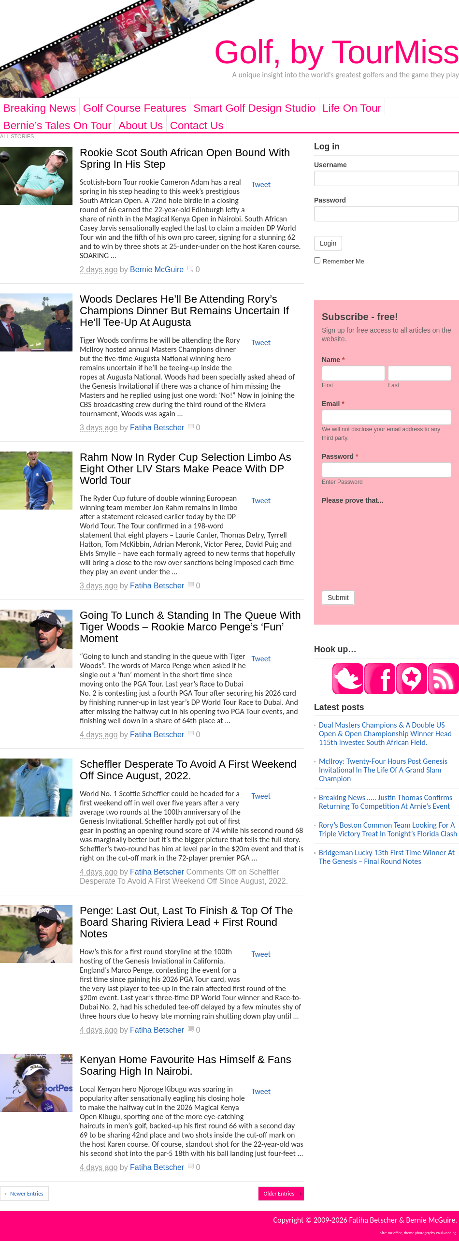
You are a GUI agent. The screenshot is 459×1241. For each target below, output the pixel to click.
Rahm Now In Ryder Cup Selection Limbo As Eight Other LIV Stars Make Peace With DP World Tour (185, 468)
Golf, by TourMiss (336, 51)
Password (330, 200)
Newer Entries (26, 1193)
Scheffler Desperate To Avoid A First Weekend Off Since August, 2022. (188, 770)
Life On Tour (351, 108)
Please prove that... (353, 500)
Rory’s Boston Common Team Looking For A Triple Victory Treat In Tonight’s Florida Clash (388, 829)
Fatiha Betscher (157, 427)
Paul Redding (446, 1232)
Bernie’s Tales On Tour (57, 125)
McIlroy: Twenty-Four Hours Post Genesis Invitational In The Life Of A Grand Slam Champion (383, 770)
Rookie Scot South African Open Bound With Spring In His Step (185, 158)
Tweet (261, 184)
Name (333, 360)
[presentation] (361, 541)
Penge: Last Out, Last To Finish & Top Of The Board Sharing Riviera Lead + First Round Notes (186, 922)
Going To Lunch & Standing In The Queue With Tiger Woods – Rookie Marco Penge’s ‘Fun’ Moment (190, 626)
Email (333, 404)
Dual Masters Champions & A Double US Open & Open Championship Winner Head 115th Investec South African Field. (385, 733)
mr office (395, 1232)
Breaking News (39, 108)
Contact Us (197, 125)
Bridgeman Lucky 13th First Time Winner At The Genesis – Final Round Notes (387, 857)
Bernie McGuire (157, 269)
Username (330, 165)
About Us (140, 125)
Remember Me (339, 261)
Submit (338, 597)
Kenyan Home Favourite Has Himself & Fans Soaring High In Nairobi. (185, 1065)
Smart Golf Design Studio (254, 108)
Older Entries (278, 1193)
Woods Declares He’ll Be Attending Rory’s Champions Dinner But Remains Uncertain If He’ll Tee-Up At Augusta (184, 310)
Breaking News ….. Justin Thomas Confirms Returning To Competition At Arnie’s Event (385, 802)
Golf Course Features (134, 108)
